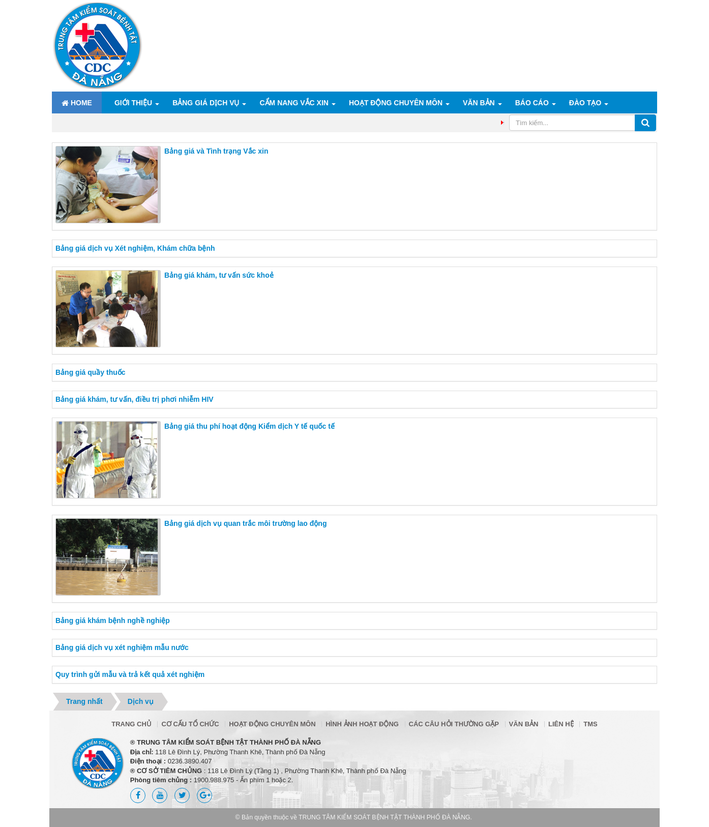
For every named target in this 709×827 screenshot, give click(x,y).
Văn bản (479, 103)
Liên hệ (561, 724)
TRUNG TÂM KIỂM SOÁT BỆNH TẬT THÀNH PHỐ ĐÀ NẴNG (384, 817)
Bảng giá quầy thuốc (90, 372)
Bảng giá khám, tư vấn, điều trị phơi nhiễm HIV (134, 399)
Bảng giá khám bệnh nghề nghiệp (112, 620)
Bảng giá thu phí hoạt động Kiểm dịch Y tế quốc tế (249, 426)
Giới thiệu (133, 103)
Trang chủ (131, 724)
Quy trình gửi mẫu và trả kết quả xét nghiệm (129, 674)
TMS (590, 724)
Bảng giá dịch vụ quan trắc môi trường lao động (245, 523)
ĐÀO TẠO (585, 103)
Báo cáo (532, 103)
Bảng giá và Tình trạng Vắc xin (216, 151)
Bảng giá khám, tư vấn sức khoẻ (219, 275)
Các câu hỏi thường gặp (454, 724)
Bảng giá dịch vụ (205, 103)
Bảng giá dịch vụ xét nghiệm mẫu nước (122, 647)
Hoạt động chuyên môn (395, 103)
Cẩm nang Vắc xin (293, 103)
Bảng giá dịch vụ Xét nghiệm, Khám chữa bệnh (135, 248)
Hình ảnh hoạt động (362, 724)
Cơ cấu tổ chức (190, 724)
